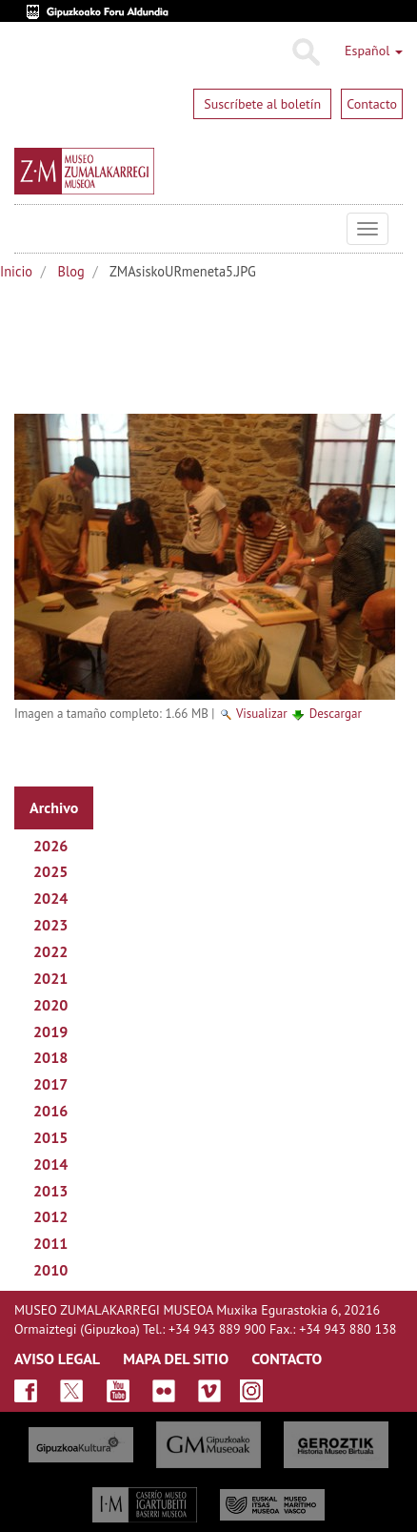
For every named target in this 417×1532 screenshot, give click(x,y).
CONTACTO (286, 1358)
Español (374, 50)
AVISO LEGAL (57, 1358)
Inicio (16, 271)
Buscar (305, 52)
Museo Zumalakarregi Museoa (28, 229)
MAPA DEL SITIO (175, 1358)
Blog (71, 271)
